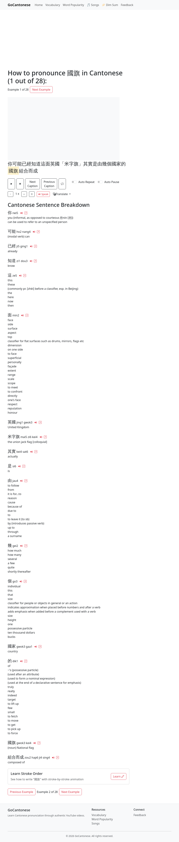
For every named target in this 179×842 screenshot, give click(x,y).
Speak (43, 194)
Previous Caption (49, 184)
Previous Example (21, 792)
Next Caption (32, 184)
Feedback (127, 5)
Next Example (41, 89)
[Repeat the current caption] (62, 183)
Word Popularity (73, 5)
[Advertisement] (89, 36)
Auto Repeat (86, 182)
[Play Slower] (10, 194)
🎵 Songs (93, 5)
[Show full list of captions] (32, 194)
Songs (96, 823)
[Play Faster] (24, 194)
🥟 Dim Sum (110, 5)
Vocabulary (52, 5)
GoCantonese (19, 4)
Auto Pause (111, 182)
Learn (118, 776)
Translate (61, 194)
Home (39, 5)
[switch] (74, 182)
